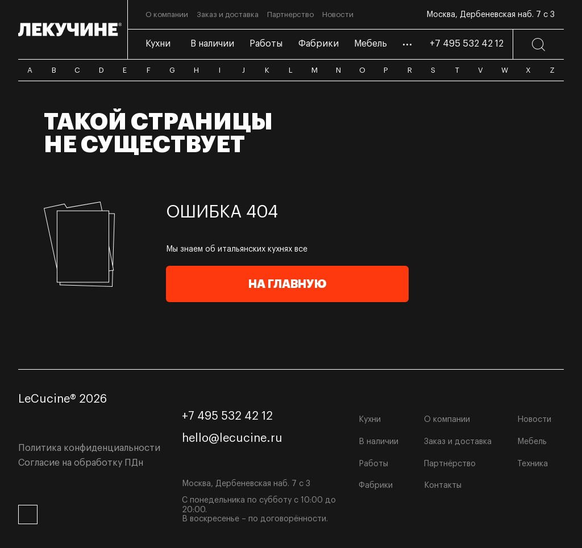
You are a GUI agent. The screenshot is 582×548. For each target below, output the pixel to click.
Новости (534, 420)
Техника (532, 464)
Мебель (532, 442)
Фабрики (376, 486)
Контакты (443, 486)
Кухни (370, 420)
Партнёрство (450, 464)
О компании (447, 420)
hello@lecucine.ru (232, 438)
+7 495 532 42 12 (467, 43)
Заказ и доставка (458, 442)
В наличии (378, 442)
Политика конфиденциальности (89, 448)
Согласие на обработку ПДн (80, 462)
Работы (373, 464)
